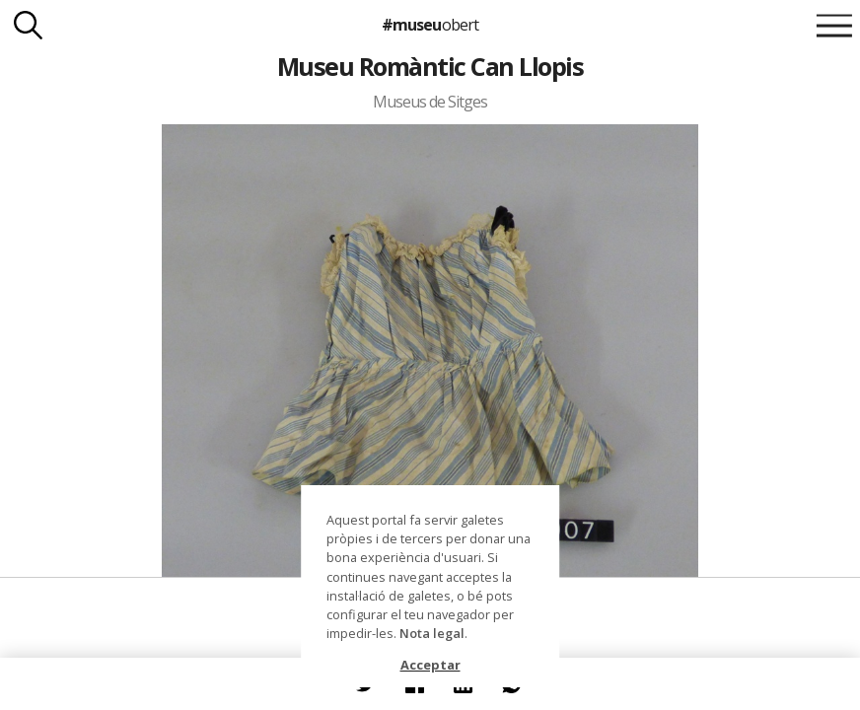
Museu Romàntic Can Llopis (430, 66)
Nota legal (432, 633)
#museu (429, 25)
